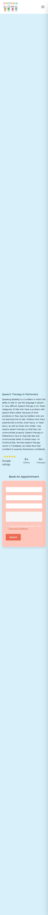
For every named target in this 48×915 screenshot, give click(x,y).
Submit (13, 537)
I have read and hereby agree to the (24, 527)
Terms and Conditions (18, 529)
